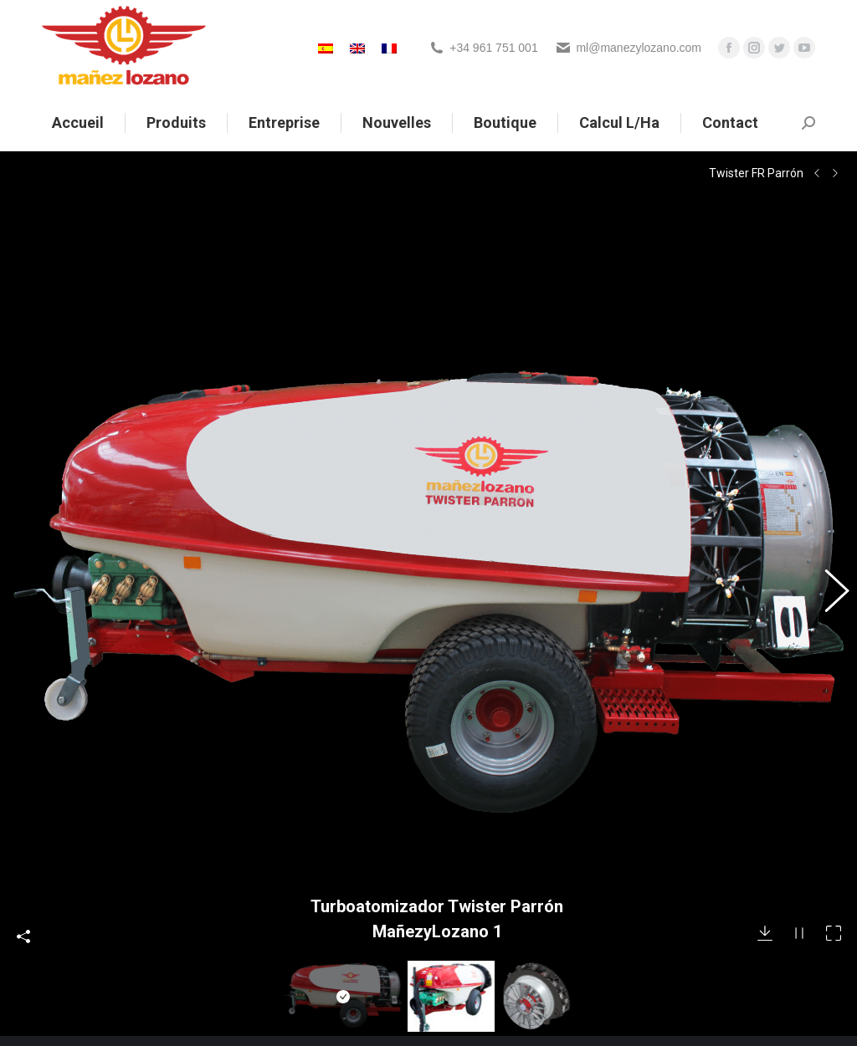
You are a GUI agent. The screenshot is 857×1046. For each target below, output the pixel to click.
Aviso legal (274, 966)
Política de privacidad (301, 988)
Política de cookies (294, 1010)
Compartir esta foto (23, 758)
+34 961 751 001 (493, 47)
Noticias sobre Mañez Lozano (324, 945)
